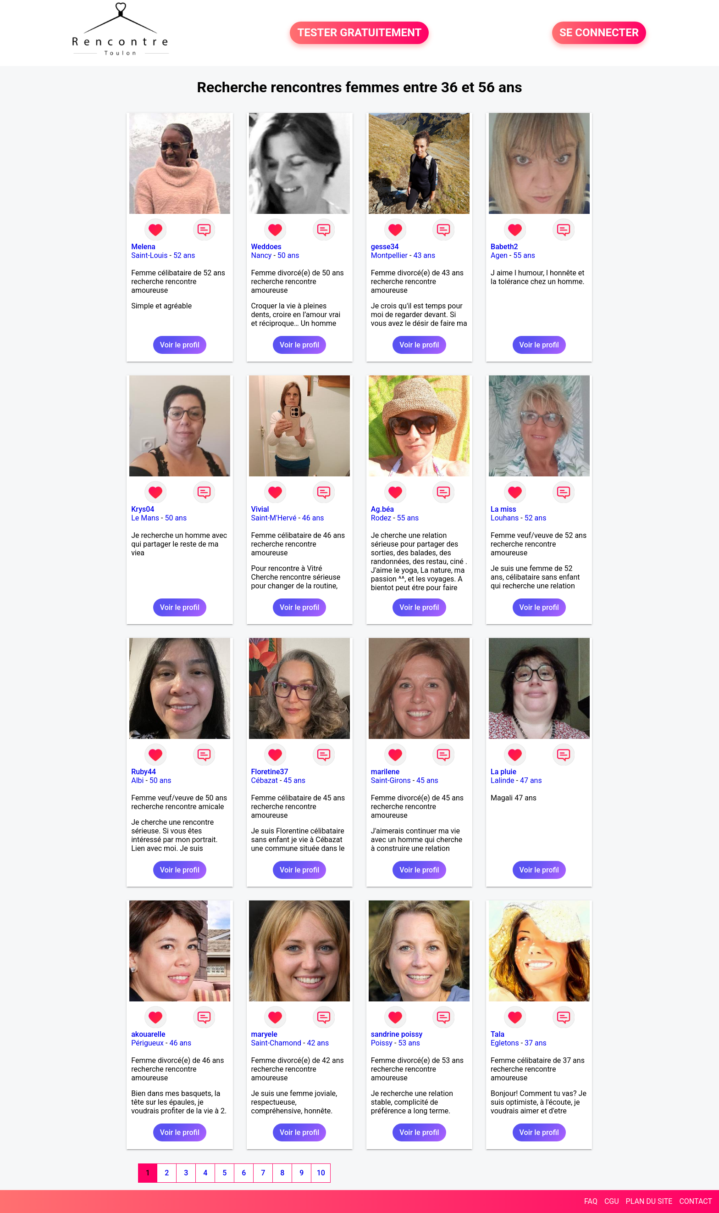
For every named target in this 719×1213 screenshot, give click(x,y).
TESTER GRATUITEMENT (359, 33)
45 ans (294, 780)
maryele (264, 1034)
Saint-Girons (391, 780)
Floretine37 (269, 771)
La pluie (503, 771)
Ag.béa (382, 509)
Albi (137, 780)
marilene (385, 771)
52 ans (184, 255)
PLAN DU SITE (649, 1201)
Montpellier (389, 255)
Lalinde (502, 780)
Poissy (382, 1043)
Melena (143, 246)
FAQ (590, 1201)
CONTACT (695, 1201)
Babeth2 (504, 246)
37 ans (536, 1043)
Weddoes (266, 246)
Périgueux (147, 1043)
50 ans (288, 255)
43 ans (424, 255)
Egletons (505, 1043)
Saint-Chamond (276, 1043)
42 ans (318, 1043)
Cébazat (264, 780)
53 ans (409, 1043)
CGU (611, 1201)
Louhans (505, 518)
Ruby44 (143, 771)
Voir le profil (179, 345)
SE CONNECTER (599, 33)
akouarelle (148, 1034)
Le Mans (145, 518)
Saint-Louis (149, 255)
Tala (497, 1034)
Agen (499, 255)
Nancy (261, 255)
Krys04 (142, 509)
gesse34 (385, 246)
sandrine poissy (396, 1034)
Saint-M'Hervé (274, 518)
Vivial (260, 509)
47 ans (531, 780)
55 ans (524, 255)
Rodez (381, 518)
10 (321, 1172)
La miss (503, 509)
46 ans (313, 518)
